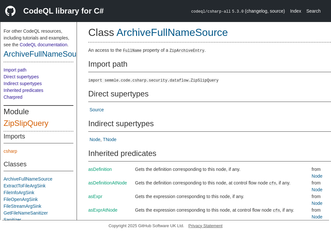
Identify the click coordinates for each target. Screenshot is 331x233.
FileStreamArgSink (22, 206)
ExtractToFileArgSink (25, 185)
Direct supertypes (21, 76)
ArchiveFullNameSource (45, 54)
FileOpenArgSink (21, 199)
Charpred (13, 97)
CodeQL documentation (43, 44)
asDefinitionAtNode (107, 182)
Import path (15, 69)
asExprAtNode (102, 210)
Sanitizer (12, 219)
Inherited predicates (23, 90)
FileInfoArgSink (19, 192)
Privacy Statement (205, 225)
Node (95, 139)
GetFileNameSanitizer (26, 213)
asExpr (95, 196)
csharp (10, 151)
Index (295, 11)
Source (97, 109)
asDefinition (100, 169)
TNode (109, 139)
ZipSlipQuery (26, 123)
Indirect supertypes (23, 83)
